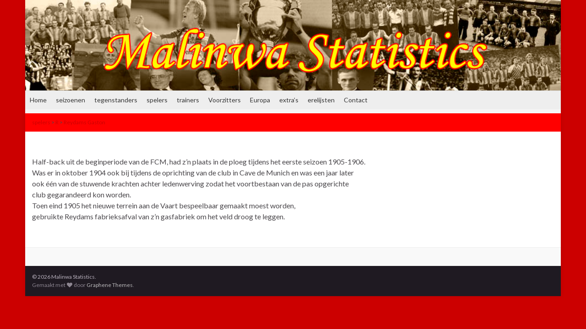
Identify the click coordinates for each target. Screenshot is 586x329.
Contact (356, 100)
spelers (157, 100)
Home (38, 100)
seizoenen (70, 100)
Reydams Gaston (84, 122)
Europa (260, 100)
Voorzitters (224, 100)
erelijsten (321, 100)
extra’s (288, 100)
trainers (188, 100)
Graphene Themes (110, 284)
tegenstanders (115, 100)
